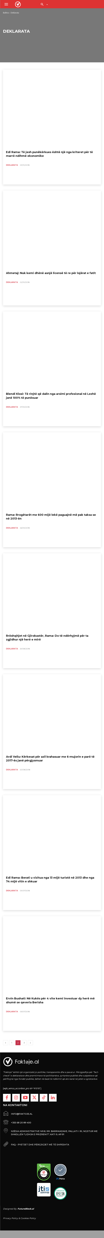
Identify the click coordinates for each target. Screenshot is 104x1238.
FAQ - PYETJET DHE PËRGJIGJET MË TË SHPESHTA (40, 1144)
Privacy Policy (10, 1218)
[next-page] (30, 1042)
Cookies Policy (28, 1218)
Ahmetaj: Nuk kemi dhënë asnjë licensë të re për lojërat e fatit (51, 273)
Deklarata (12, 165)
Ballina (6, 12)
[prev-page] (5, 1042)
